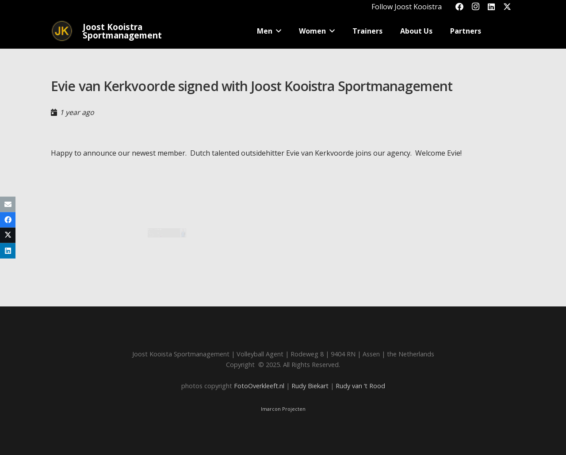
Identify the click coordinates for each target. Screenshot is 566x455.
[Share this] (7, 219)
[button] (302, 31)
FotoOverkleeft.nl (259, 386)
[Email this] (7, 204)
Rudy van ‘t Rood (360, 386)
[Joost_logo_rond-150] (62, 31)
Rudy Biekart (310, 386)
